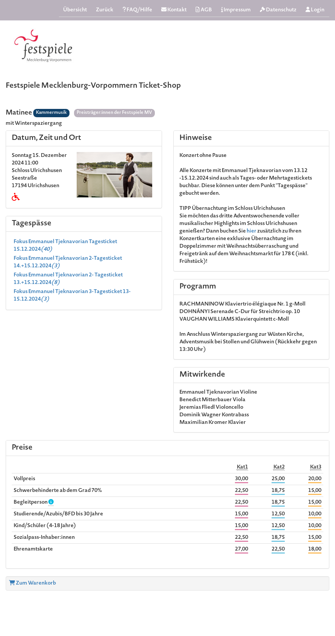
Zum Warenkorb (32, 583)
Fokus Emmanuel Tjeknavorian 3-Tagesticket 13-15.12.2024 (72, 295)
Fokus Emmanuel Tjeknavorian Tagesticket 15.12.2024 (65, 246)
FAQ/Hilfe (137, 10)
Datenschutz (278, 10)
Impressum (236, 10)
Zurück (104, 10)
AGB (204, 10)
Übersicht (75, 10)
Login (315, 10)
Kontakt (174, 10)
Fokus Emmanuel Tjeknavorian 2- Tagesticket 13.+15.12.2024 (68, 279)
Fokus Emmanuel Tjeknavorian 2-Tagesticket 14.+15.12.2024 (68, 262)
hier (252, 231)
